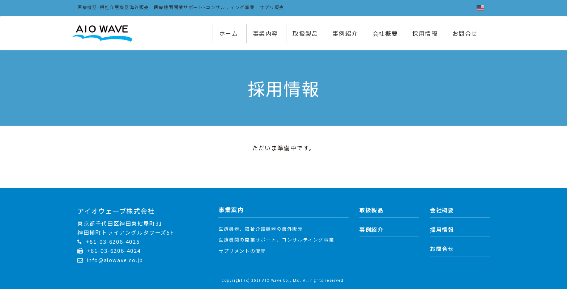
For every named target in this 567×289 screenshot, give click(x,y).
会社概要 (385, 33)
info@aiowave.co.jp (115, 260)
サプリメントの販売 (242, 250)
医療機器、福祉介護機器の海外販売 (260, 228)
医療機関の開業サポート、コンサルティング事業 (276, 239)
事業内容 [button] (265, 33)
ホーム (228, 33)
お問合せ (465, 33)
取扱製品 (305, 33)
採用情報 (425, 33)
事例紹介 (345, 33)
